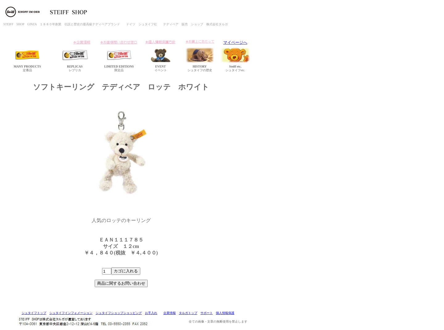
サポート (206, 313)
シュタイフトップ (34, 313)
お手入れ (151, 313)
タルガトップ (188, 313)
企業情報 (169, 313)
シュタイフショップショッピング (119, 313)
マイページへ (235, 42)
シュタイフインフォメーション (70, 313)
